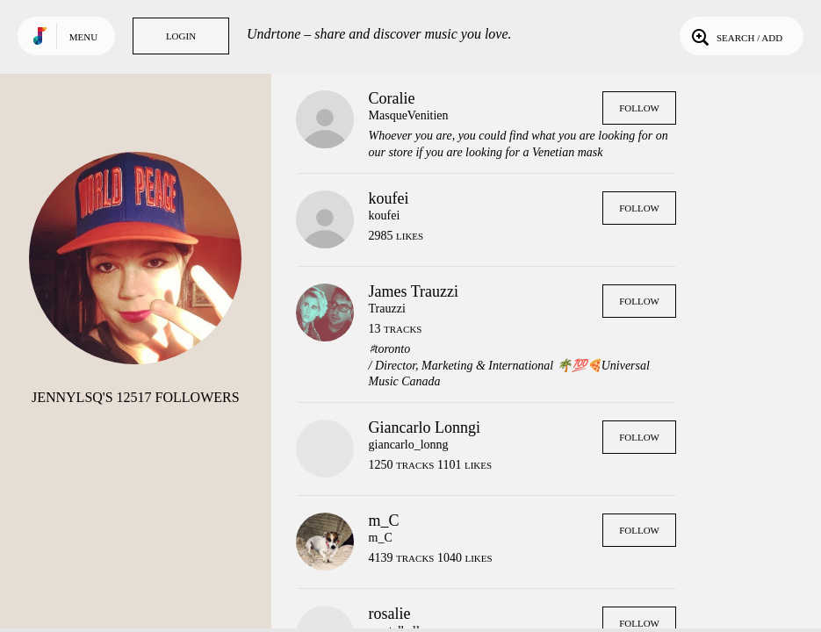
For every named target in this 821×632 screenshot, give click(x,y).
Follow (639, 108)
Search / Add (735, 36)
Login (181, 36)
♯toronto (390, 349)
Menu (83, 37)
